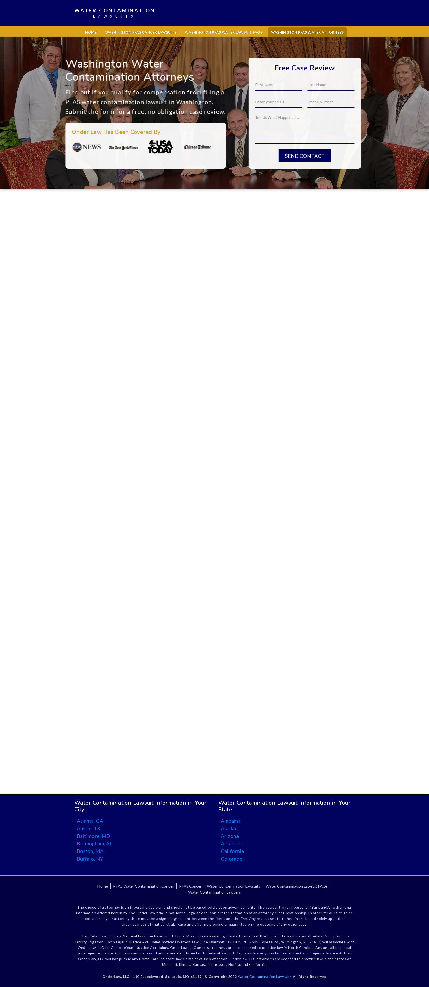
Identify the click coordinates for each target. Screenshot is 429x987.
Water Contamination (114, 13)
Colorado (232, 859)
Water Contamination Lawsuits (233, 886)
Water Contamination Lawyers (214, 892)
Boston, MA (90, 851)
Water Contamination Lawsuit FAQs (297, 886)
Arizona (230, 836)
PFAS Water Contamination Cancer (143, 886)
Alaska (228, 828)
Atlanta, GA (90, 821)
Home (91, 32)
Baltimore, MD (93, 836)
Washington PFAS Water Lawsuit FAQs (224, 32)
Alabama (231, 821)
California (232, 851)
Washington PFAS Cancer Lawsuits (141, 32)
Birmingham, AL (94, 843)
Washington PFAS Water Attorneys (307, 32)
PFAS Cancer (190, 886)
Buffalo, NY (90, 859)
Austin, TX (88, 828)
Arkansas (231, 843)
